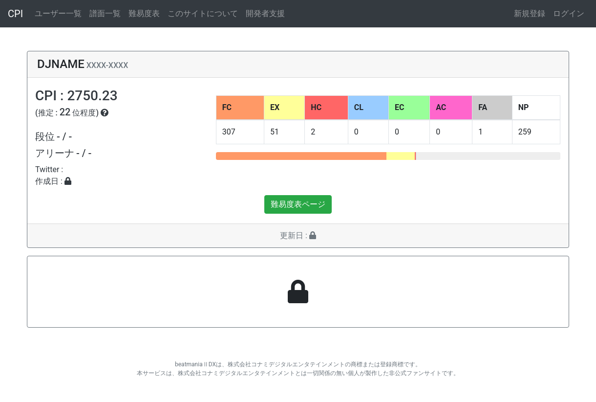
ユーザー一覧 (58, 13)
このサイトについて (203, 13)
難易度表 (144, 13)
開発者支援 (265, 13)
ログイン (568, 13)
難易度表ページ (298, 204)
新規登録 (529, 13)
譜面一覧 (105, 13)
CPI (15, 14)
